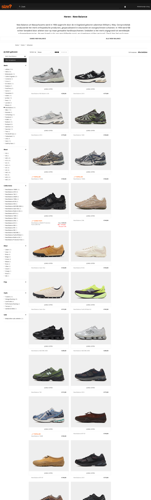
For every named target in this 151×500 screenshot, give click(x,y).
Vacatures (130, 492)
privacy (145, 492)
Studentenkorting (101, 472)
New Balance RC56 (36, 224)
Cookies (123, 492)
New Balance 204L (78, 177)
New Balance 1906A (78, 136)
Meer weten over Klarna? (32, 472)
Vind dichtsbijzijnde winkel (75, 462)
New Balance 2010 (78, 93)
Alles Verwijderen (10, 60)
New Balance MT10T (120, 305)
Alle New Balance (113, 39)
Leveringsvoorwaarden (71, 472)
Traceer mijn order (13, 472)
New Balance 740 (119, 264)
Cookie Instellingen (116, 472)
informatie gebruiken (75, 447)
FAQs (103, 492)
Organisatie (86, 472)
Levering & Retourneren (51, 472)
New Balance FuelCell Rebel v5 (123, 224)
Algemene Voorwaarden (113, 492)
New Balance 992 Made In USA (40, 93)
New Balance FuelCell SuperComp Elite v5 (82, 390)
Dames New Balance (38, 39)
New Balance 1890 (36, 133)
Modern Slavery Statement (135, 472)
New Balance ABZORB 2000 (39, 264)
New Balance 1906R (78, 307)
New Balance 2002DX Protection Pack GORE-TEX (40, 180)
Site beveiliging (138, 492)
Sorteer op (33, 52)
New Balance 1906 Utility (38, 391)
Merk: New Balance (15, 56)
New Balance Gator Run (121, 177)
